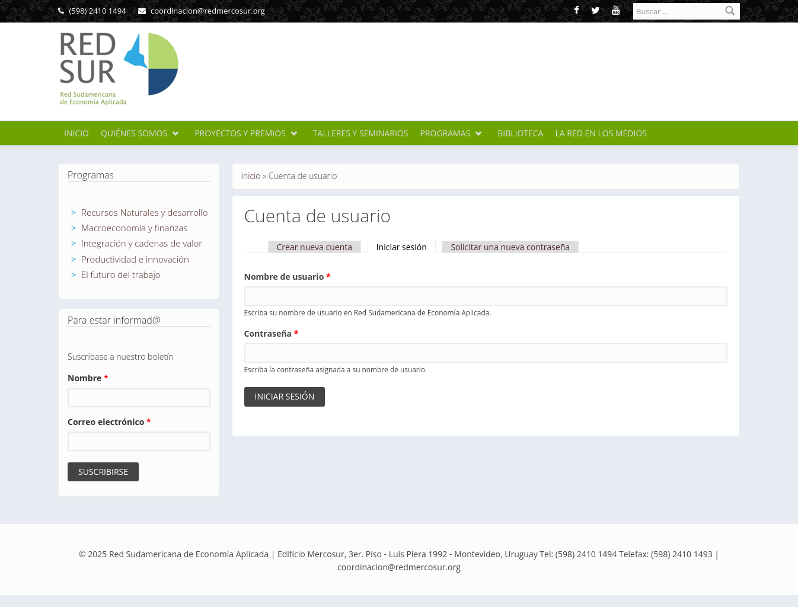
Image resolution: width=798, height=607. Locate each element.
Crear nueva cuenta (315, 247)
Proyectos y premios (240, 133)
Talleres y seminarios (360, 133)
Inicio (76, 133)
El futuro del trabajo (121, 274)
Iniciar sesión (406, 247)
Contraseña (271, 333)
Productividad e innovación (135, 259)
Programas (445, 133)
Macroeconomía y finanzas (134, 228)
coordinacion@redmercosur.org (201, 10)
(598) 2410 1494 (92, 10)
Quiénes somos (134, 133)
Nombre (88, 378)
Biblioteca (520, 133)
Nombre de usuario (287, 276)
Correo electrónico (109, 421)
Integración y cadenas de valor (141, 243)
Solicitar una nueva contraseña (510, 247)
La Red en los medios (601, 133)
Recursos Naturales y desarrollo (144, 212)
